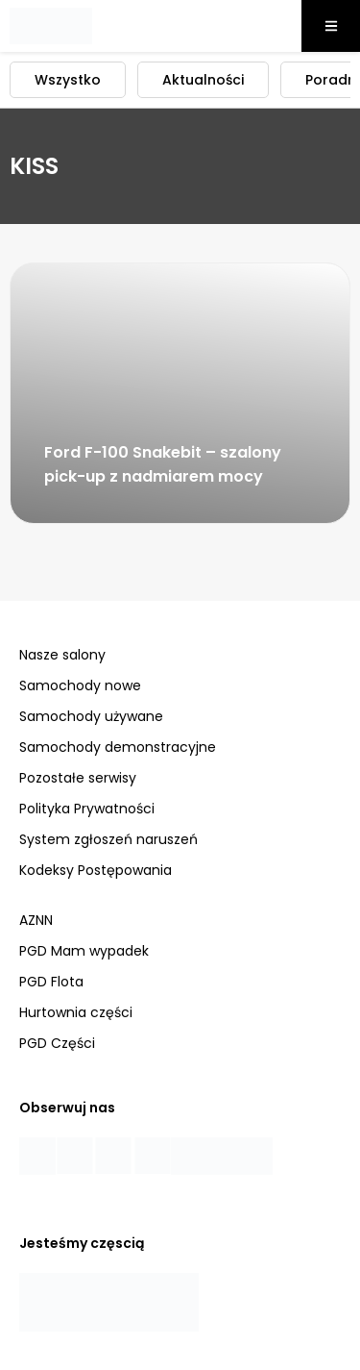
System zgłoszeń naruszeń (108, 839)
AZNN (36, 920)
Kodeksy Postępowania (95, 870)
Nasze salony (62, 654)
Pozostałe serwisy (77, 777)
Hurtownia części (75, 1012)
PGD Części (57, 1043)
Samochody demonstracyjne (117, 747)
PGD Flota (51, 981)
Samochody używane (91, 716)
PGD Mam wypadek (84, 950)
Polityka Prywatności (87, 808)
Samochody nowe (80, 685)
